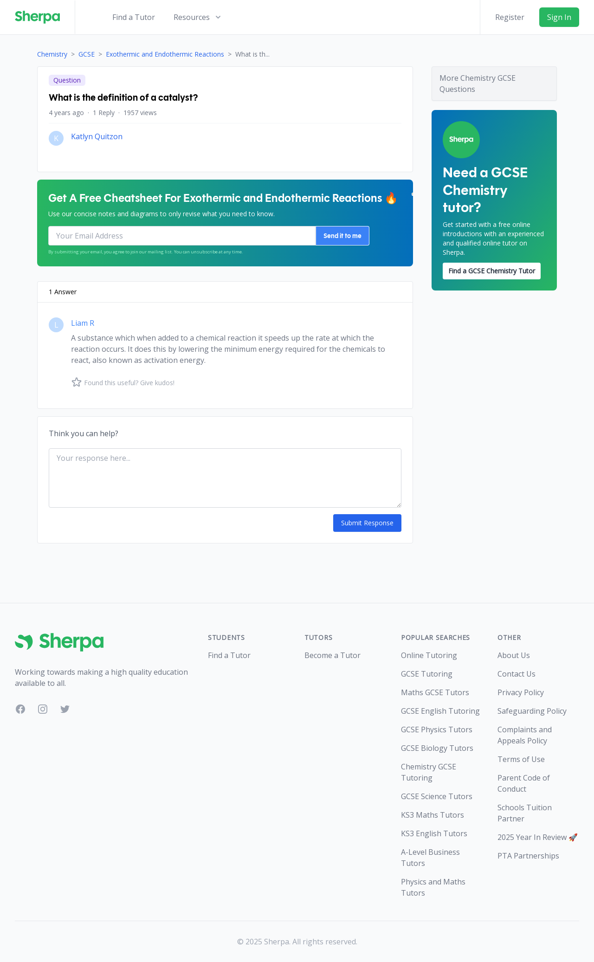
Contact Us (516, 674)
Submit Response (367, 522)
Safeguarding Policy (532, 711)
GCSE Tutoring (426, 674)
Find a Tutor (133, 17)
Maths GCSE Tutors (435, 692)
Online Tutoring (429, 655)
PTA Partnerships (528, 856)
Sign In (559, 17)
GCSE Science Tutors (436, 796)
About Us (513, 655)
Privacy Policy (520, 692)
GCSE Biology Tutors (437, 748)
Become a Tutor (332, 655)
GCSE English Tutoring (440, 711)
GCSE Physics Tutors (436, 729)
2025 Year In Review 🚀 (537, 837)
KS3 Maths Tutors (432, 815)
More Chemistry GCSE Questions (477, 83)
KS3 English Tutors (434, 833)
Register (509, 17)
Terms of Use (521, 759)
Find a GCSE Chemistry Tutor (491, 270)
